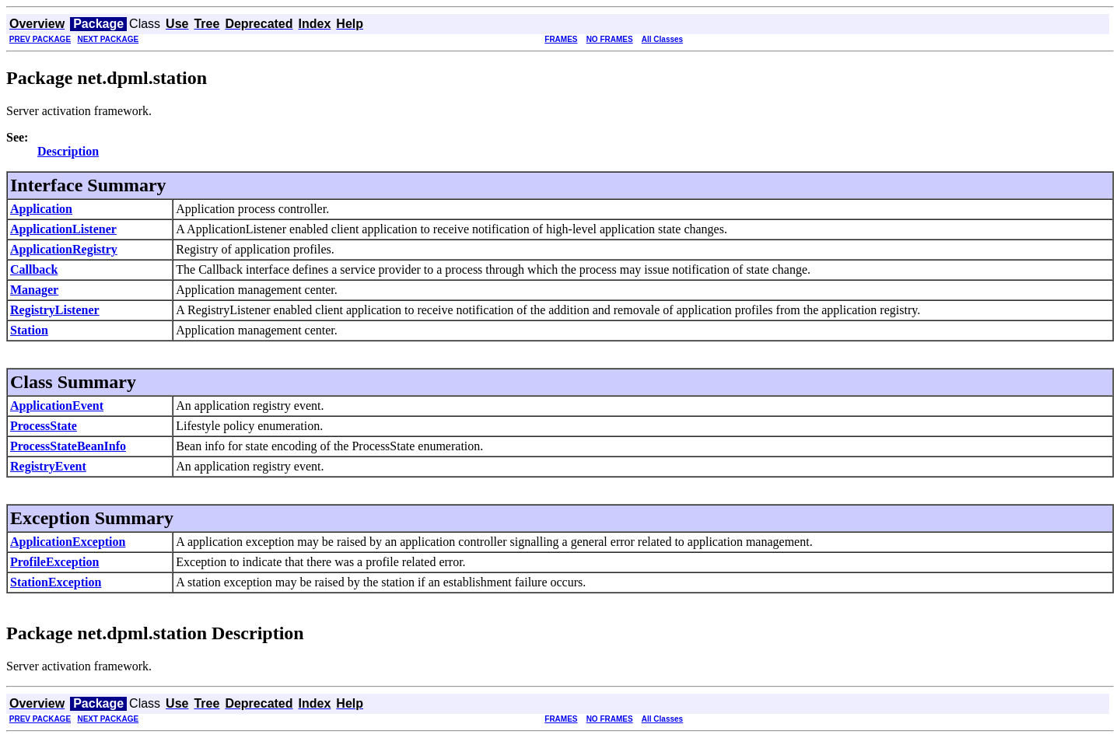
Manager (34, 289)
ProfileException (54, 561)
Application (41, 208)
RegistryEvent (48, 466)
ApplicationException (67, 541)
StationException (55, 582)
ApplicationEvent (56, 405)
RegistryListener (55, 310)
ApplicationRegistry (63, 249)
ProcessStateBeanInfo (68, 446)
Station (29, 330)
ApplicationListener (63, 229)
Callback (34, 269)
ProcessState (43, 425)
